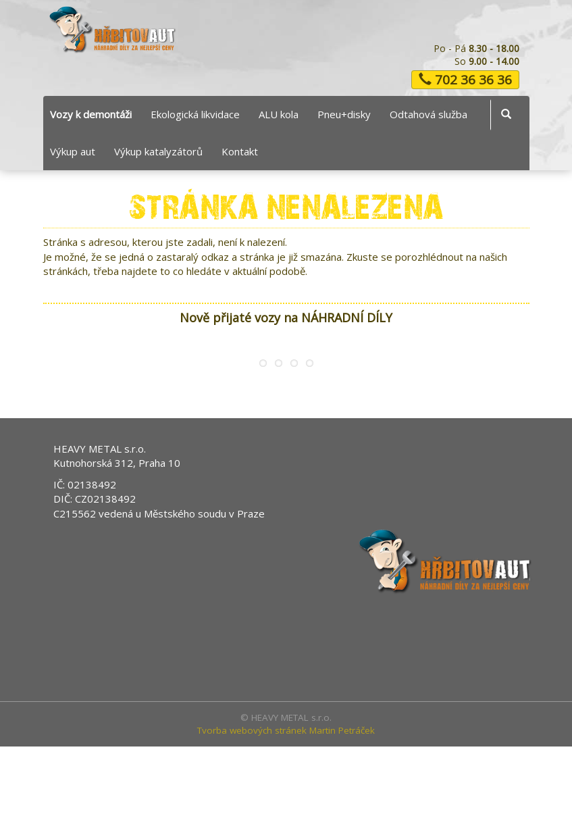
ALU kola (278, 114)
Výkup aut (72, 151)
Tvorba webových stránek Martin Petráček (286, 819)
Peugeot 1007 (252, 413)
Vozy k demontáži (91, 114)
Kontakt (240, 151)
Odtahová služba (428, 114)
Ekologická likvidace (195, 114)
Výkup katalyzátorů (158, 151)
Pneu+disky (344, 114)
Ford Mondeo (107, 413)
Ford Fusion (398, 413)
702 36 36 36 (465, 79)
